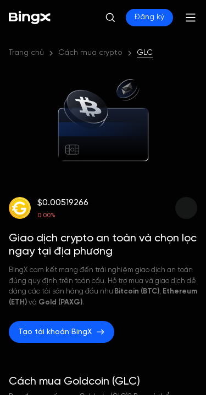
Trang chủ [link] (26, 53)
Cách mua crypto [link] (90, 53)
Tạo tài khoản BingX (61, 332)
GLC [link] (145, 53)
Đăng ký (149, 17)
